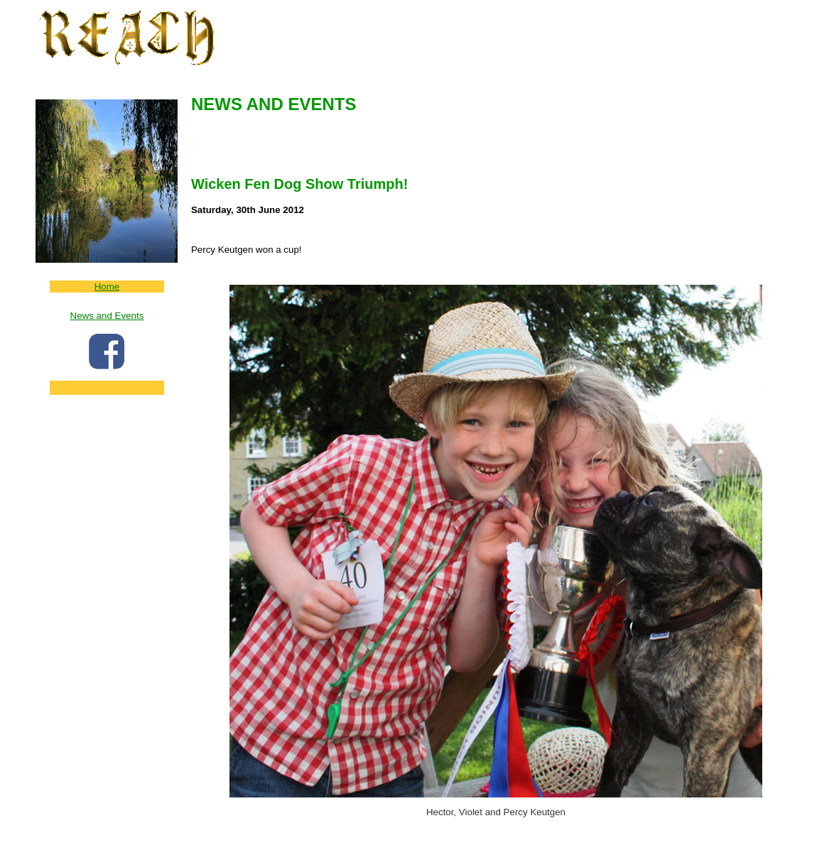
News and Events (107, 315)
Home (107, 286)
